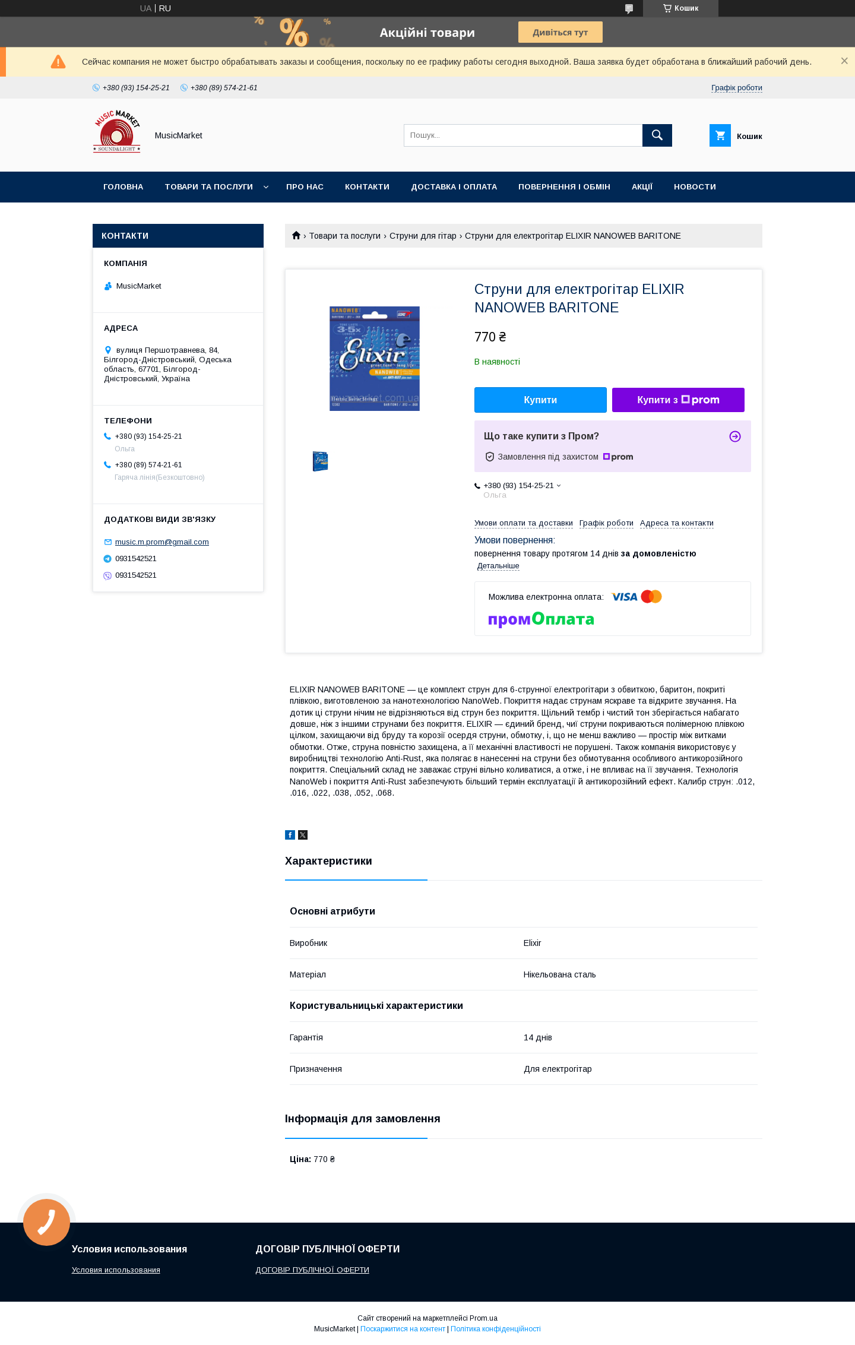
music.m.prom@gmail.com (162, 541)
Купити (541, 400)
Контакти (367, 186)
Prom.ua (484, 1318)
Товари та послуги (208, 186)
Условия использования (116, 1269)
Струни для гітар (423, 235)
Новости (695, 186)
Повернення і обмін (564, 186)
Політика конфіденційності (496, 1329)
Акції (642, 186)
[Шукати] (657, 135)
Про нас (305, 186)
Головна (123, 186)
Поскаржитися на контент (402, 1329)
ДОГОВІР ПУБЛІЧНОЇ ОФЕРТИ (312, 1269)
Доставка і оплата (454, 186)
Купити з (678, 400)
